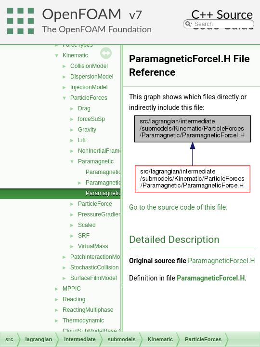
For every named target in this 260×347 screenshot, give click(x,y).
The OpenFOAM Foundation (97, 29)
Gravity (87, 129)
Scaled (87, 225)
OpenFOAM (82, 14)
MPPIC (72, 288)
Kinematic (75, 55)
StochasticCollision (94, 267)
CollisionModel (89, 66)
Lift (82, 140)
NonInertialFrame (100, 150)
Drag (84, 108)
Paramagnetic (96, 161)
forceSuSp (91, 119)
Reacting (74, 299)
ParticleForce (95, 203)
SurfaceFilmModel (93, 278)
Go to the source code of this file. (178, 207)
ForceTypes (78, 44)
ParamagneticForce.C (114, 172)
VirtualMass (93, 246)
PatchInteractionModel (99, 257)
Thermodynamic (83, 320)
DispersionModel (91, 76)
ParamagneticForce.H (114, 182)
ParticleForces (88, 97)
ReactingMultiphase (88, 310)
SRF (84, 235)
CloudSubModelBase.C (93, 331)
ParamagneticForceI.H (114, 193)
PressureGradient (100, 214)
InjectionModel (88, 87)
